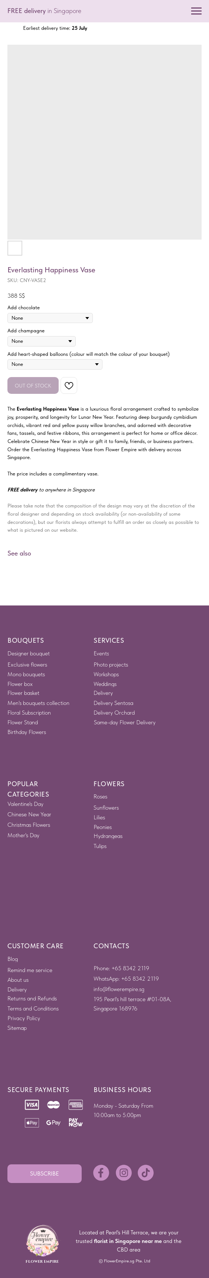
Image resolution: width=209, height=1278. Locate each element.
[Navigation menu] (196, 11)
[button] (44, 1173)
